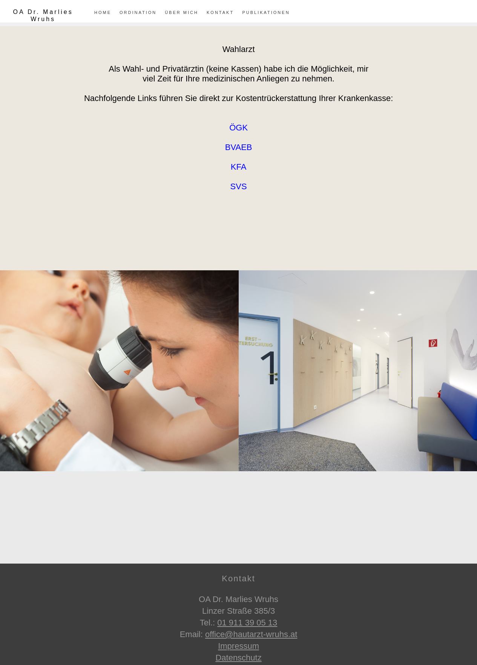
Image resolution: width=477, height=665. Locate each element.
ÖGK (238, 127)
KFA (239, 167)
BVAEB (238, 147)
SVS (238, 186)
